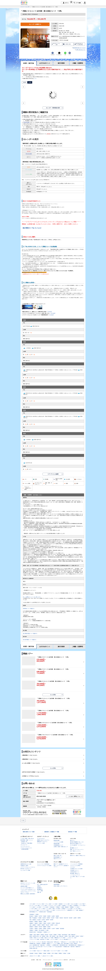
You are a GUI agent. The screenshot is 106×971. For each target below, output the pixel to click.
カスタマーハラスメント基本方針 (61, 959)
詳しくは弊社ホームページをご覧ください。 (32, 597)
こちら (35, 78)
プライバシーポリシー (47, 959)
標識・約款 (38, 959)
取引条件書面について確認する (29, 639)
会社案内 (33, 959)
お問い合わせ (72, 959)
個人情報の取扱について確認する (30, 633)
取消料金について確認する (28, 608)
